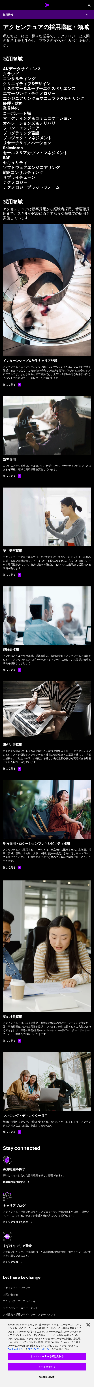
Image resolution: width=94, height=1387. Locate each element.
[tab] (47, 69)
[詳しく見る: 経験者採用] (12, 670)
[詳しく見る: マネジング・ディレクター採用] (12, 1132)
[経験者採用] (47, 615)
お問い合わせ (10, 1294)
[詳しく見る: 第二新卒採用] (12, 575)
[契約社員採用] (47, 946)
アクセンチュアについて (17, 1288)
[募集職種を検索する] (17, 1182)
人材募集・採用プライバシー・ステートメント (29, 1314)
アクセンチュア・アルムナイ (19, 1301)
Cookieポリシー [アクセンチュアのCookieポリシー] (16, 1349)
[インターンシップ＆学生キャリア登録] (47, 290)
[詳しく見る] (12, 384)
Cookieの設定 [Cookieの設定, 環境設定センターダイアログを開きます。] (47, 1377)
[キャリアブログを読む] (18, 1222)
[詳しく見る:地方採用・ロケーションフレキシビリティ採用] (12, 867)
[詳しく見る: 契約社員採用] (12, 1040)
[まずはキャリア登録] (13, 1262)
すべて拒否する (47, 1367)
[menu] (4, 5)
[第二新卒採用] (47, 517)
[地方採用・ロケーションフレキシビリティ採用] (47, 809)
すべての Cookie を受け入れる (46, 1356)
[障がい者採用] (47, 710)
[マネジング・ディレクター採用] (47, 1081)
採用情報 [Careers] (8, 14)
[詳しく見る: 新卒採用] (12, 476)
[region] (47, 1353)
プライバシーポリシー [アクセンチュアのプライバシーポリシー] (40, 1349)
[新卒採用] (47, 425)
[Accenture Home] (47, 5)
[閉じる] (88, 1325)
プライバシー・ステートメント (20, 1307)
